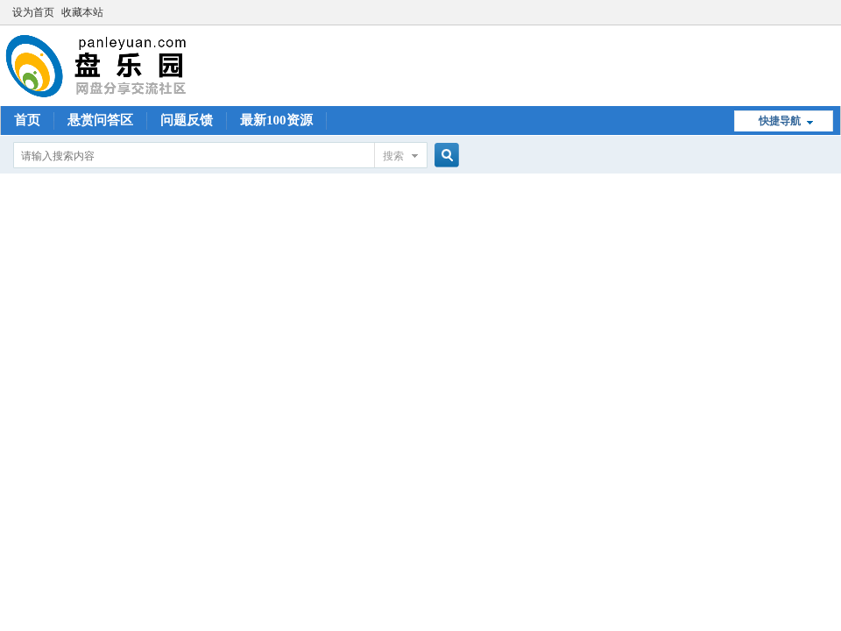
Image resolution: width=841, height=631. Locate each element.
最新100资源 (276, 120)
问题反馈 (186, 120)
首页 (27, 120)
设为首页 (33, 12)
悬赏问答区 (100, 120)
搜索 (393, 156)
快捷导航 (780, 121)
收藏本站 (82, 12)
